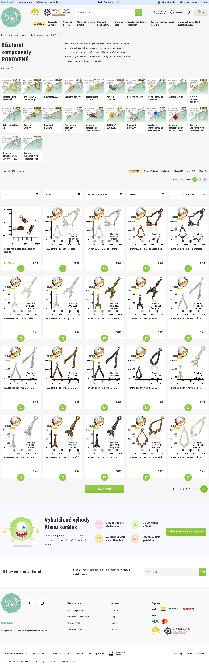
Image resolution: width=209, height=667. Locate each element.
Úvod (3, 35)
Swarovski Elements (52, 23)
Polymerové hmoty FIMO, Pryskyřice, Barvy (188, 23)
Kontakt (114, 623)
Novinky (39, 24)
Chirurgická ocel (120, 23)
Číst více (5, 68)
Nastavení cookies (75, 629)
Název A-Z (190, 171)
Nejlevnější (166, 171)
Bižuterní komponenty (103, 23)
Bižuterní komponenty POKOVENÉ (45, 35)
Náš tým (114, 629)
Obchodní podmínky (76, 610)
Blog (113, 616)
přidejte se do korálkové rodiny (186, 531)
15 (196, 488)
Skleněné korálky (67, 23)
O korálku (115, 610)
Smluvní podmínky (69, 661)
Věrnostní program (188, 2)
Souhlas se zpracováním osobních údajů (67, 653)
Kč (201, 2)
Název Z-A (203, 171)
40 (200, 179)
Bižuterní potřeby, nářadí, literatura (162, 23)
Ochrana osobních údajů (78, 616)
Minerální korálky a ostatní (86, 23)
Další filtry (188, 194)
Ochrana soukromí (53, 661)
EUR (206, 2)
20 (195, 179)
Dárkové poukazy (168, 2)
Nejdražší (178, 171)
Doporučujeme (151, 171)
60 (205, 179)
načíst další (104, 489)
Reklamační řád (74, 623)
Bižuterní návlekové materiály (137, 23)
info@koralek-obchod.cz (48, 2)
